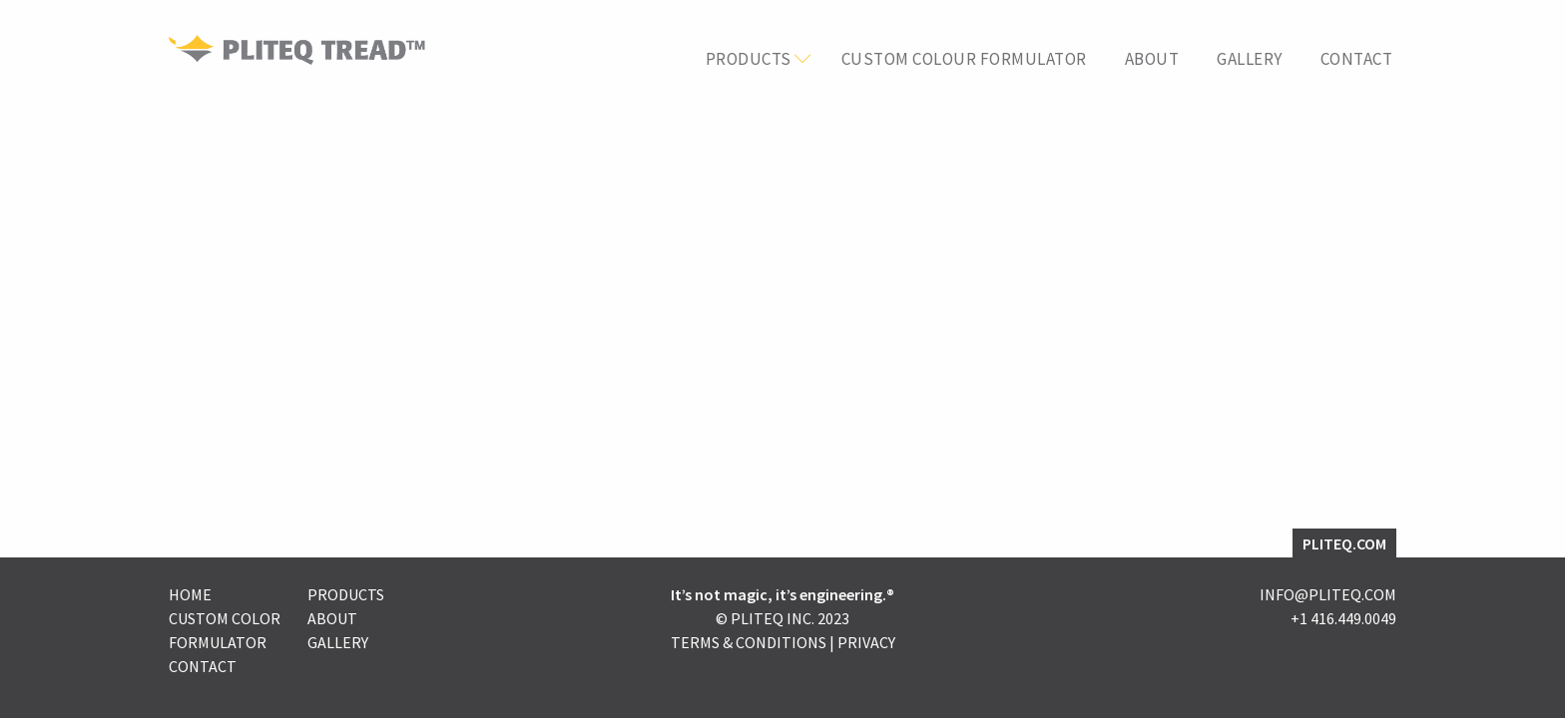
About (1152, 59)
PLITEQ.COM (1344, 543)
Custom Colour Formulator (964, 59)
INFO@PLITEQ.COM (1328, 594)
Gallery (1250, 59)
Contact (1356, 59)
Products (748, 59)
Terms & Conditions (748, 642)
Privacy (866, 642)
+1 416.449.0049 (1343, 618)
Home (190, 594)
